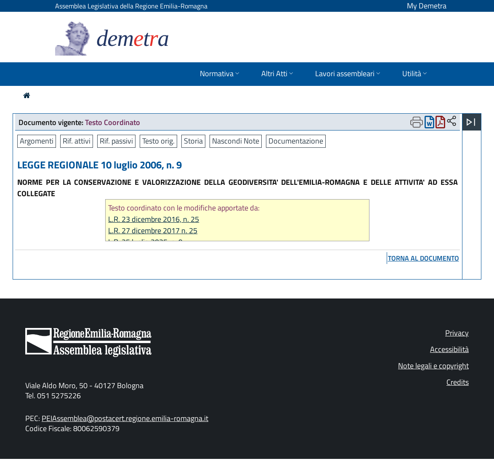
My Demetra (426, 5)
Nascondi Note (235, 141)
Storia (193, 141)
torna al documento (423, 258)
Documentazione (295, 141)
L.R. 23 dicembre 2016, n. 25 (153, 219)
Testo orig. (158, 141)
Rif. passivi (116, 141)
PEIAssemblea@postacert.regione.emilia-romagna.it (125, 418)
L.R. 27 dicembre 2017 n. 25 (152, 230)
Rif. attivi (76, 141)
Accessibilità (449, 349)
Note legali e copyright (433, 365)
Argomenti (36, 141)
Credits (457, 382)
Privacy (457, 332)
